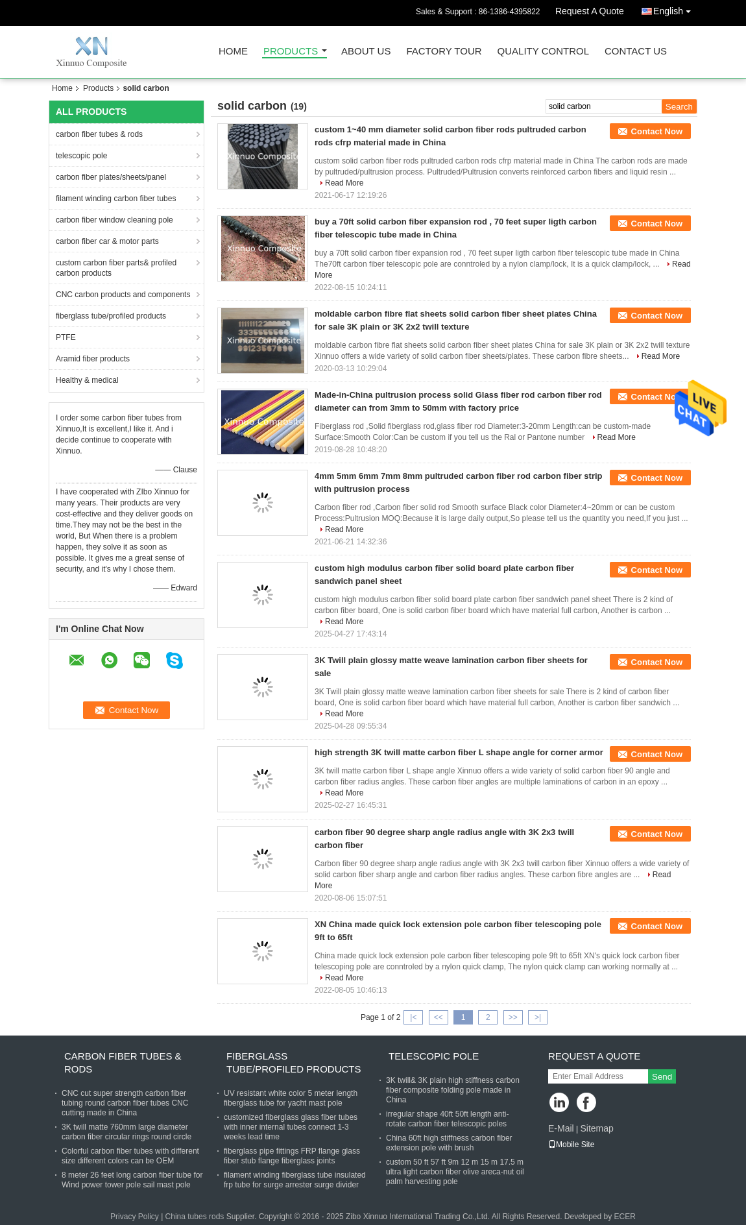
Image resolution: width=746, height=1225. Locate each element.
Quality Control (543, 51)
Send (662, 1077)
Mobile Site (571, 1144)
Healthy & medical (87, 380)
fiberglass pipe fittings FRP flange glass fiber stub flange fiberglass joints (292, 1155)
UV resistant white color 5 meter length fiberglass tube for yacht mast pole (290, 1098)
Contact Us (636, 51)
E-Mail (561, 1128)
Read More (344, 183)
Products (290, 51)
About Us (366, 51)
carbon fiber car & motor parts (107, 241)
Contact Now (656, 131)
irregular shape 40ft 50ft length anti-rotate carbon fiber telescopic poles (447, 1119)
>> (513, 1017)
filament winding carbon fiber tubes (116, 198)
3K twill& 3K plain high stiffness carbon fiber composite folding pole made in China (453, 1090)
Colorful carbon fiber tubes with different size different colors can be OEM (130, 1155)
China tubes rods (194, 1216)
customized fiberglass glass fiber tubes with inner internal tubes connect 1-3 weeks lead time (290, 1127)
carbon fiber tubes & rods (99, 134)
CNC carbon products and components (123, 294)
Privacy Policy (134, 1216)
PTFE (66, 337)
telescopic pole (81, 155)
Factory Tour (443, 51)
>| (538, 1017)
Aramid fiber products (93, 358)
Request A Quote (589, 11)
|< (413, 1017)
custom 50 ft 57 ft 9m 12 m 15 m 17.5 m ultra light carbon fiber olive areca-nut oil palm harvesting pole (455, 1172)
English (675, 8)
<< (438, 1017)
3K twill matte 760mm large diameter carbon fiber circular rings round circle (126, 1131)
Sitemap (596, 1128)
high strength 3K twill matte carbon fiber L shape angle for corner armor (459, 752)
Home (233, 51)
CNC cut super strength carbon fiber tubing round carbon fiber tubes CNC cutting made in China (125, 1103)
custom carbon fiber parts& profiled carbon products (116, 268)
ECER (625, 1216)
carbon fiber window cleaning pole (114, 219)
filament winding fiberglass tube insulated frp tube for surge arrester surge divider (295, 1179)
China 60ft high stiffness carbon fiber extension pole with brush (449, 1143)
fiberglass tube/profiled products (111, 316)
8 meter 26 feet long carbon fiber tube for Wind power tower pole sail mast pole (132, 1179)
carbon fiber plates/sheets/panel (111, 177)
